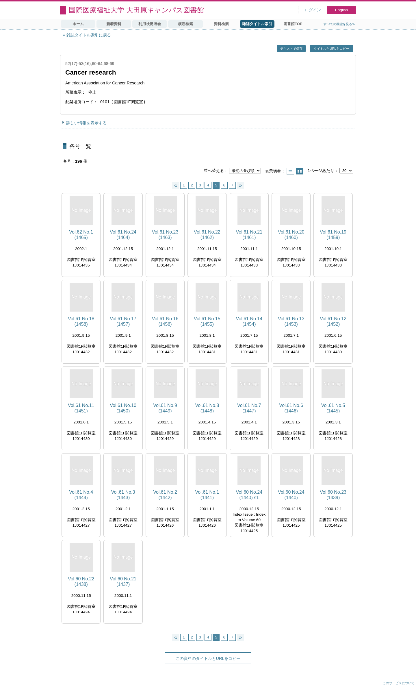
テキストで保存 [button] (291, 48)
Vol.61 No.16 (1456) (165, 321)
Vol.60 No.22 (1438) (81, 581)
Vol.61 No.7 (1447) (249, 408)
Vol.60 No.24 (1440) (291, 495)
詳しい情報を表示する (86, 123)
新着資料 (113, 24)
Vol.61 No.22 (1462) (207, 234)
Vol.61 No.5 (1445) (333, 408)
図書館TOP (292, 24)
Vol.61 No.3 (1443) (123, 495)
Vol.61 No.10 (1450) (123, 408)
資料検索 (221, 24)
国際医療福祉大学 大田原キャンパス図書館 (136, 10)
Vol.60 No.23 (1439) (333, 495)
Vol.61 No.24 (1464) (123, 234)
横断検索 (185, 24)
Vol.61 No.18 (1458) (81, 321)
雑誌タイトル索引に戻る (88, 35)
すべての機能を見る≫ (339, 24)
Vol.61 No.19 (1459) (333, 234)
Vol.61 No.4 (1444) (81, 495)
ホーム (78, 24)
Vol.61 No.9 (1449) (165, 408)
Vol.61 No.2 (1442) (165, 495)
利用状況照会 (149, 24)
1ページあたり (321, 170)
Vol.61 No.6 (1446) (291, 408)
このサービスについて (399, 683)
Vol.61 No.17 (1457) (123, 321)
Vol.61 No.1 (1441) (207, 495)
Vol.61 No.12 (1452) (333, 321)
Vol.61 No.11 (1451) (81, 408)
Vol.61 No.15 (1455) (207, 321)
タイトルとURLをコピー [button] (331, 48)
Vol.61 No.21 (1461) (249, 234)
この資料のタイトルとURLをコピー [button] (208, 658)
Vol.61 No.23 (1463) (165, 234)
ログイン (313, 10)
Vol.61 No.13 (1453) (291, 321)
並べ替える (214, 170)
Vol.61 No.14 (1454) (249, 321)
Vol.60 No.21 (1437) (123, 581)
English (341, 10)
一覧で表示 (290, 171)
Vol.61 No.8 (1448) (207, 408)
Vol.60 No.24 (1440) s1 (249, 495)
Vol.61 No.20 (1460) (291, 234)
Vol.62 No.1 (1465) (81, 234)
